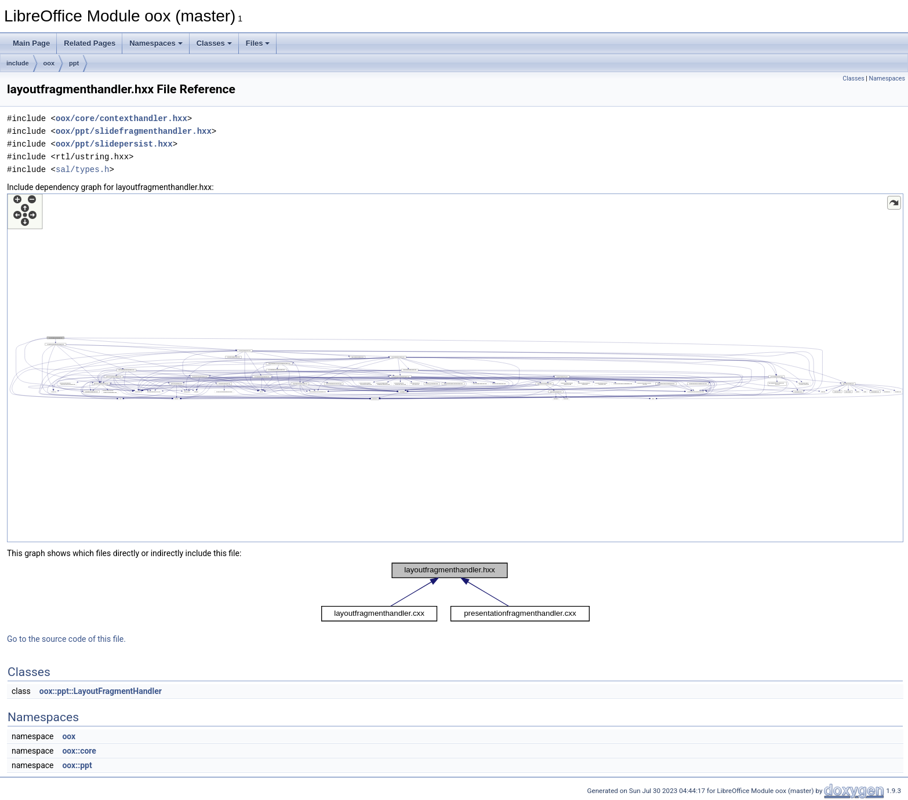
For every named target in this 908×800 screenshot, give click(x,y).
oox (49, 63)
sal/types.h (82, 169)
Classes (214, 43)
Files (258, 43)
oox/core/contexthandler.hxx (121, 118)
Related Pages (89, 43)
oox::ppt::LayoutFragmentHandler (100, 691)
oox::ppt (77, 765)
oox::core (79, 750)
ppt (74, 63)
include (17, 63)
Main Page (31, 43)
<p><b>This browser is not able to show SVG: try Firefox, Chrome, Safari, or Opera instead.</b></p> (455, 368)
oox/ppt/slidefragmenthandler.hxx (134, 131)
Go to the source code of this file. (66, 639)
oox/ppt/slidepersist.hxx (114, 143)
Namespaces (156, 43)
